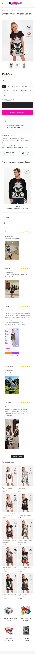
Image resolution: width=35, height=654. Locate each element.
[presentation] (32, 189)
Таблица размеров (9, 99)
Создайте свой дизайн (17, 112)
